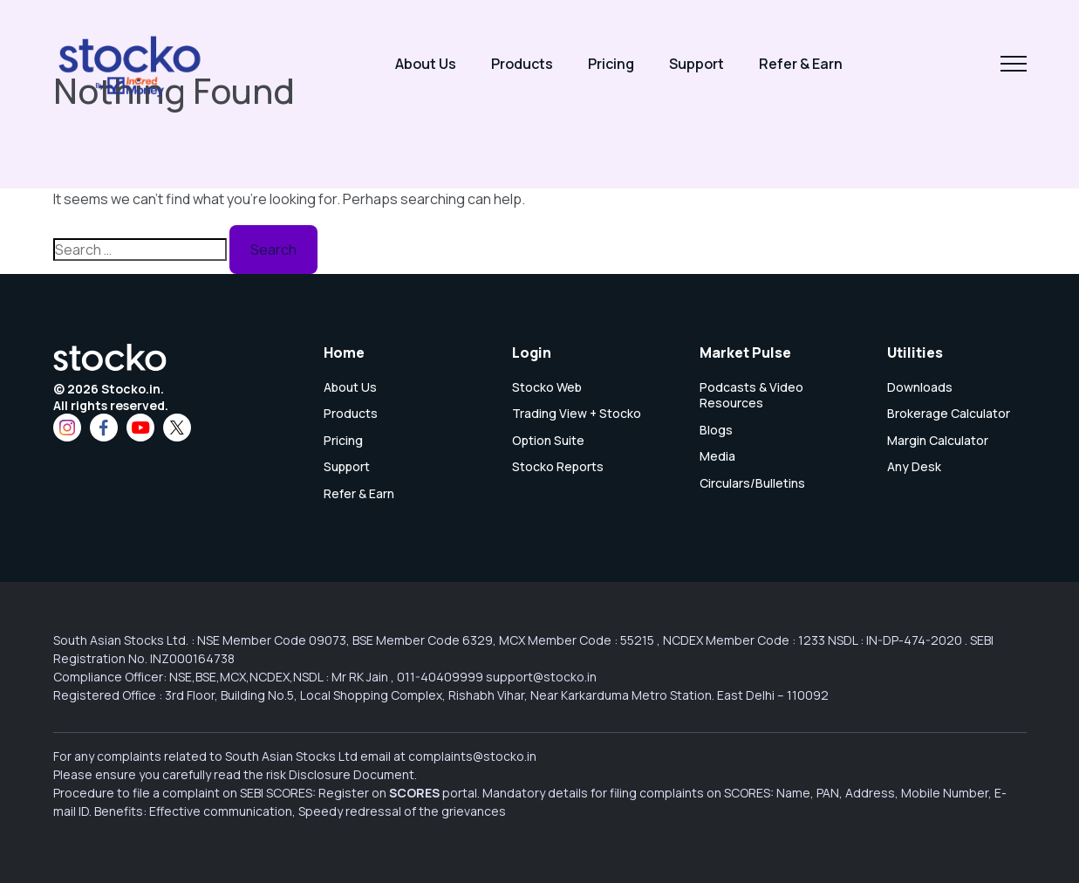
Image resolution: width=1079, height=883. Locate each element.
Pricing (611, 63)
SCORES (414, 792)
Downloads (920, 387)
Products (522, 63)
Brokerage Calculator (948, 413)
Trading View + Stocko (576, 413)
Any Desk (914, 467)
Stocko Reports (558, 467)
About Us (425, 63)
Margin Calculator (937, 440)
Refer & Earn (801, 63)
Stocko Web (547, 387)
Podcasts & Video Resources (751, 395)
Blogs (716, 430)
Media (717, 456)
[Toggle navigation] (1013, 64)
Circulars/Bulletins (752, 483)
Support (696, 63)
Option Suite (548, 440)
